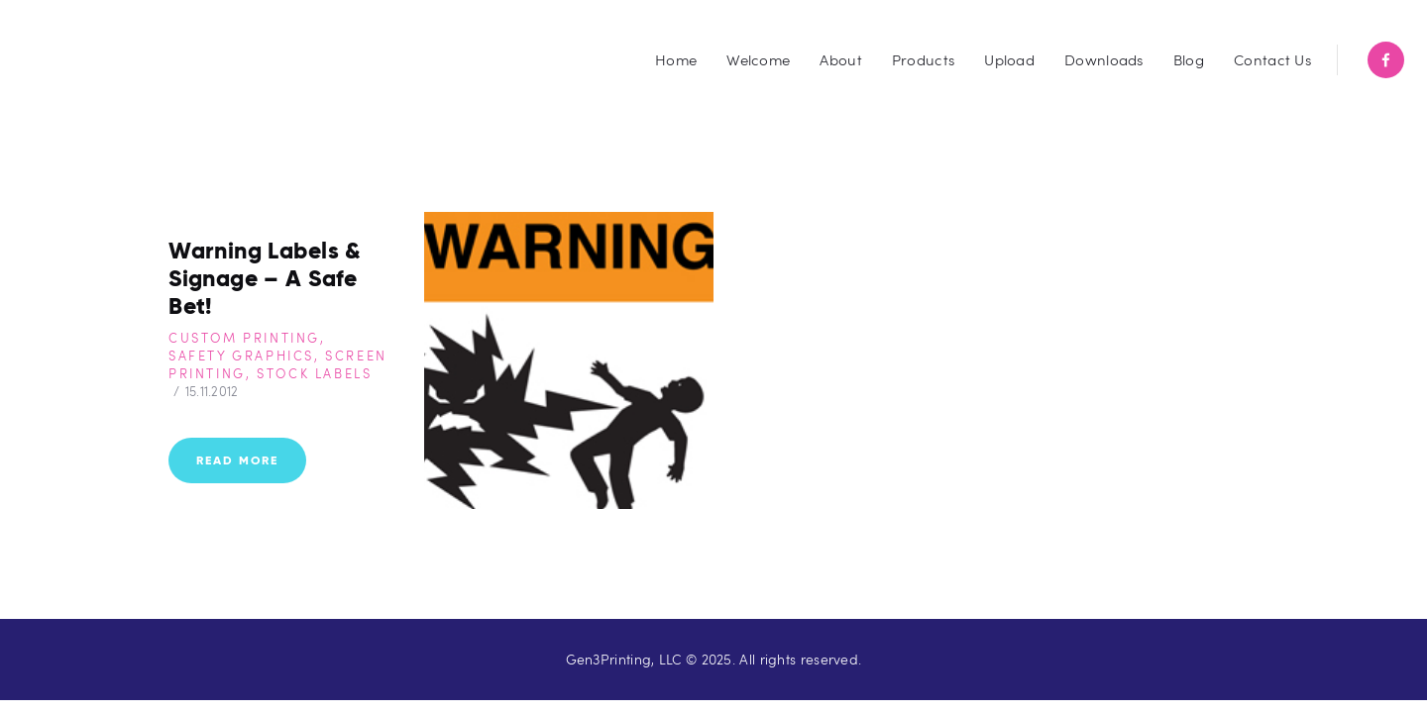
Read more (237, 461)
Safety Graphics (241, 357)
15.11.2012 (212, 393)
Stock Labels (314, 375)
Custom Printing (244, 340)
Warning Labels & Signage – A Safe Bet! (270, 280)
